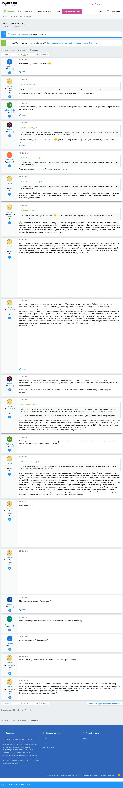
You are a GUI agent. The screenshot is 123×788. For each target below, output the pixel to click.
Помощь (103, 775)
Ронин (10, 129)
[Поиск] (106, 4)
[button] (31, 11)
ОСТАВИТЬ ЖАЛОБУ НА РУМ (18, 784)
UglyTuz (11, 607)
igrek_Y (10, 67)
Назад (7, 54)
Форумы (45, 743)
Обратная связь (48, 747)
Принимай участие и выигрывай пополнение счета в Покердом (73, 43)
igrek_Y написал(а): (29, 84)
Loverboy (10, 646)
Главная (45, 738)
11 (38, 54)
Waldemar (11, 446)
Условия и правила (67, 775)
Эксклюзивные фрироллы (20, 34)
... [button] (34, 54)
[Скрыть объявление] (117, 34)
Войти (84, 738)
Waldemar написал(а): (30, 464)
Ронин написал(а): (29, 210)
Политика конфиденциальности (87, 775)
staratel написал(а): (29, 128)
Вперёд (45, 54)
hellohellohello (10, 110)
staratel (7, 27)
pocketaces (10, 626)
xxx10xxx (10, 160)
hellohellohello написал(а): (31, 158)
